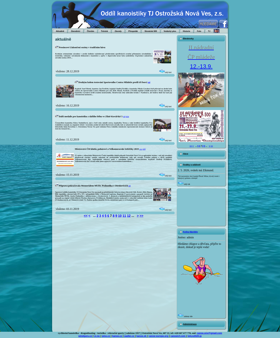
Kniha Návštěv (190, 232)
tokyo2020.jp (195, 336)
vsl (149, 82)
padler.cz (129, 336)
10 (120, 216)
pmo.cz (106, 336)
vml (144, 149)
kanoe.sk (141, 336)
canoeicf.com (178, 336)
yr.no (97, 336)
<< (86, 216)
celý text (165, 72)
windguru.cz (85, 336)
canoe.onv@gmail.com (209, 333)
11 (124, 216)
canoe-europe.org (159, 336)
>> (141, 216)
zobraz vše (185, 316)
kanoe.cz (117, 336)
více (127, 117)
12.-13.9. (201, 66)
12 (129, 216)
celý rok (184, 184)
